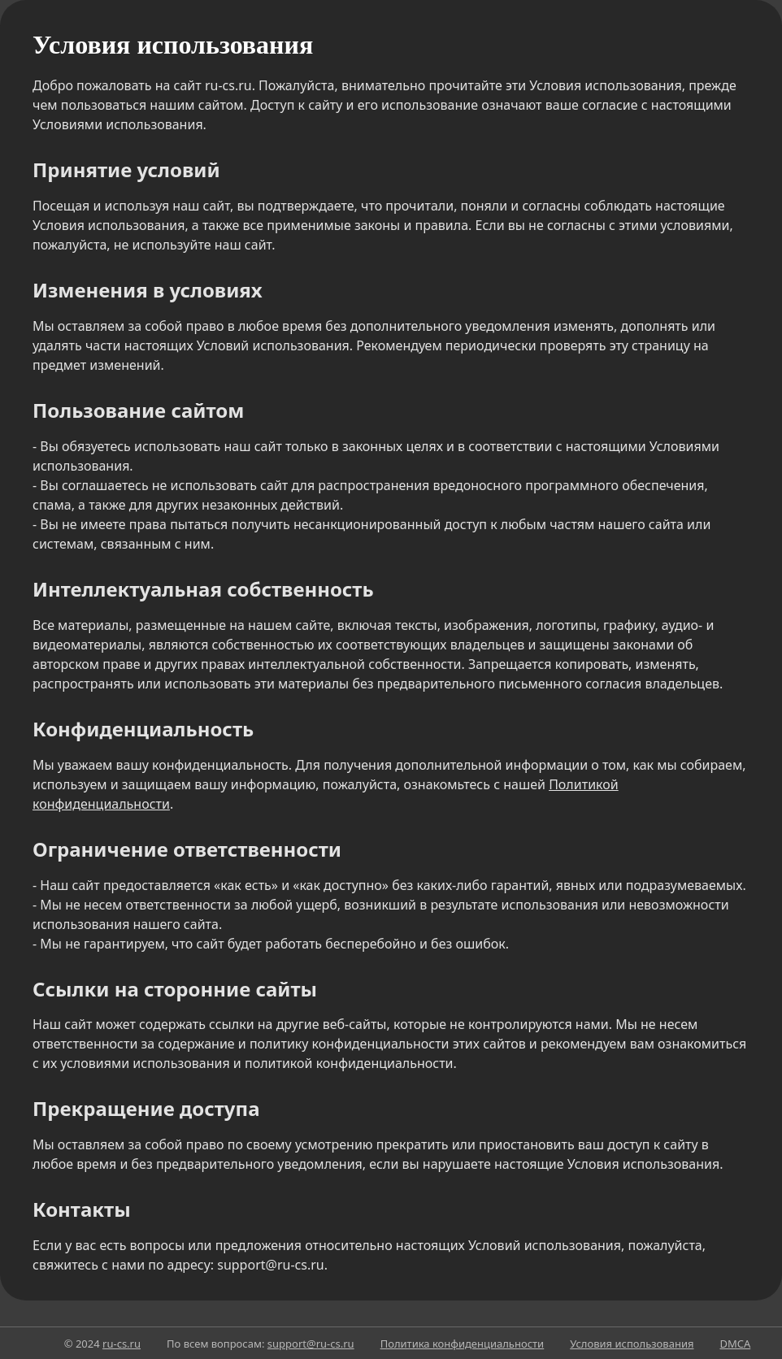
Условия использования (631, 1343)
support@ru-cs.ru (310, 1343)
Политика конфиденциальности (462, 1343)
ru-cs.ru (121, 1343)
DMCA (734, 1343)
